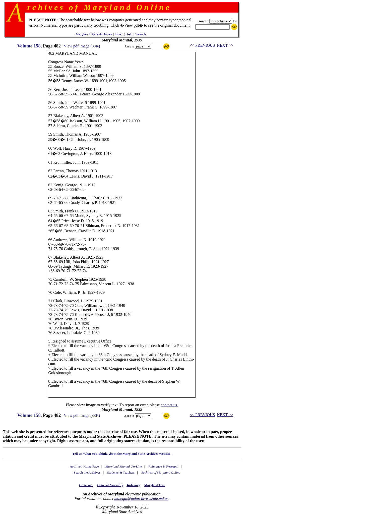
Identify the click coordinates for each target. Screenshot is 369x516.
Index (119, 34)
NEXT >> (225, 45)
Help (129, 34)
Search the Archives (87, 472)
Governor (86, 485)
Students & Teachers (121, 472)
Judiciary (133, 485)
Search (140, 34)
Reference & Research (163, 466)
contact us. (169, 405)
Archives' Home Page (84, 466)
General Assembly (110, 485)
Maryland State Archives (94, 34)
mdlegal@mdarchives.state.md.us (141, 498)
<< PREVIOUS (202, 45)
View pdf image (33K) (82, 46)
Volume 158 (29, 45)
